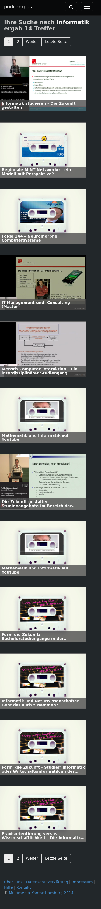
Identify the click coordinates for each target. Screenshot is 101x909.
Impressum (82, 882)
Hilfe (8, 887)
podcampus (18, 7)
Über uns (13, 882)
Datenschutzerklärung (47, 882)
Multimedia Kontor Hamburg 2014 (41, 893)
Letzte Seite (56, 41)
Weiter (32, 41)
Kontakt (23, 887)
